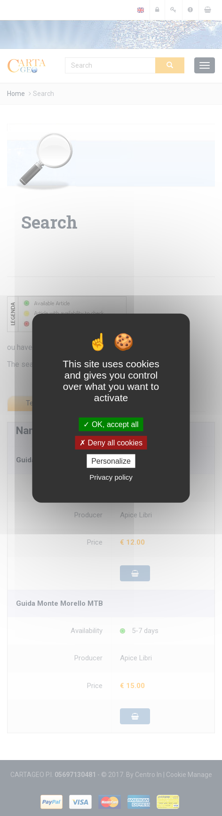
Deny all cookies (111, 442)
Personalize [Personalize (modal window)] (111, 461)
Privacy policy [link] (111, 477)
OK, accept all (110, 424)
